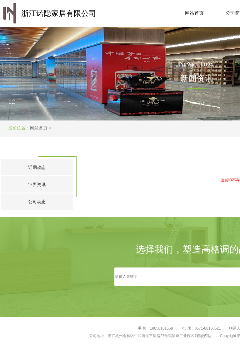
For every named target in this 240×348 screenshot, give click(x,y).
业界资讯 (37, 184)
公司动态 (37, 201)
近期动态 (37, 167)
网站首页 (194, 13)
